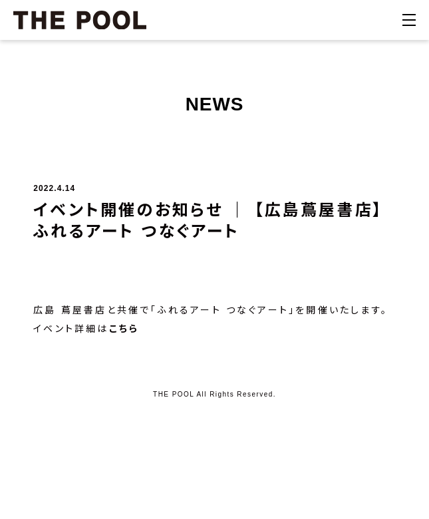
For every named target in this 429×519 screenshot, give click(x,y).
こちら (124, 328)
